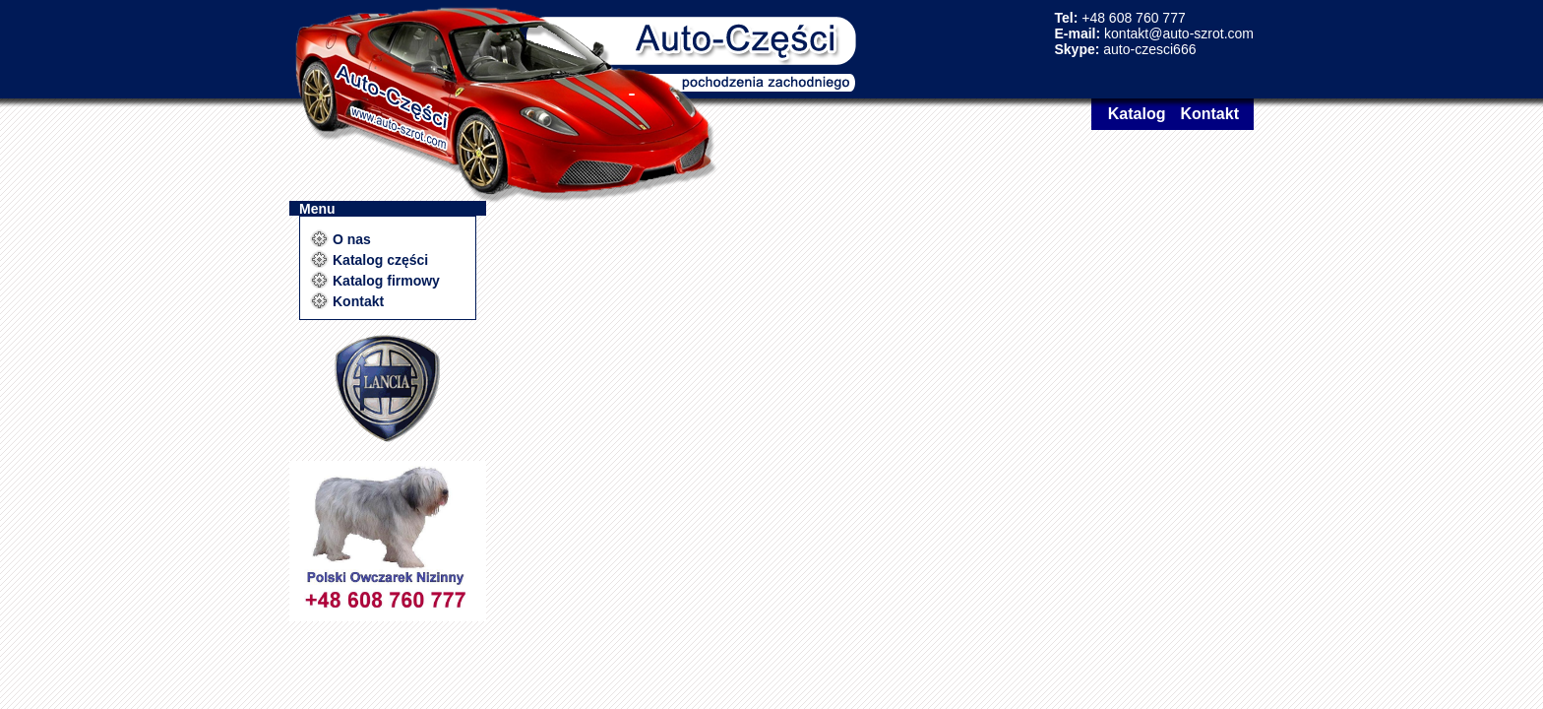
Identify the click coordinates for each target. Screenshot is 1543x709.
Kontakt (1209, 113)
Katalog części (380, 260)
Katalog (1137, 113)
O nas (352, 239)
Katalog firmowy (386, 281)
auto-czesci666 (1149, 49)
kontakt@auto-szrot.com (1179, 33)
